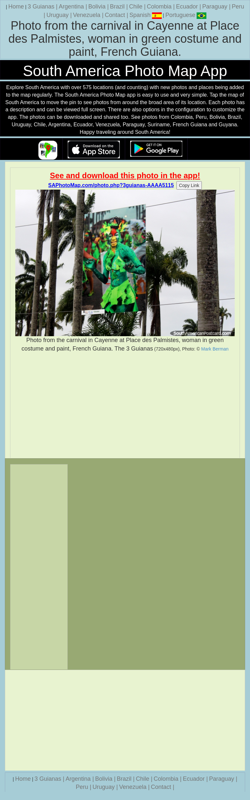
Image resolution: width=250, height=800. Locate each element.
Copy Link (189, 185)
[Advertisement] (125, 405)
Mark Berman (215, 349)
